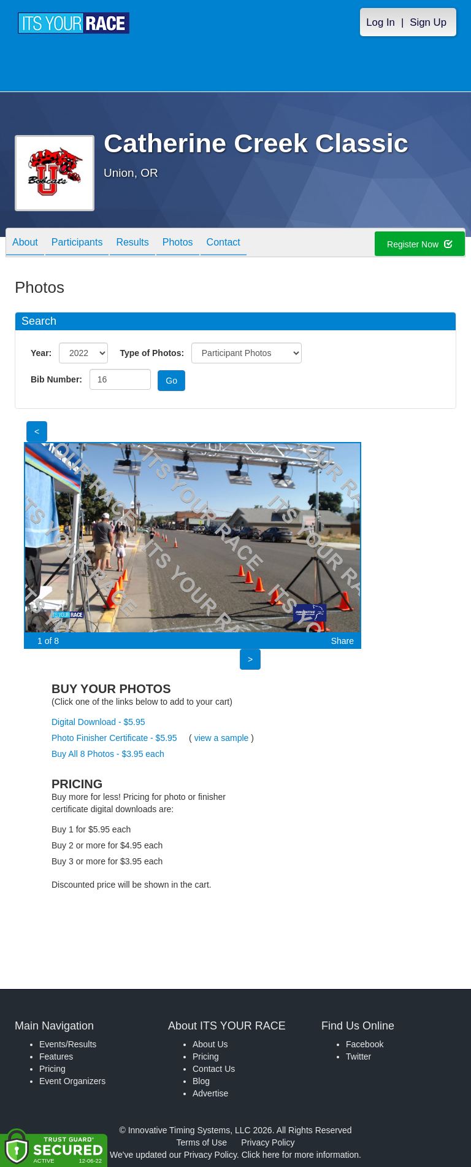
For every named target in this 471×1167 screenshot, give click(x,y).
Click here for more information (300, 1155)
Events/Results (67, 1044)
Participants (77, 243)
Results (132, 243)
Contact (223, 243)
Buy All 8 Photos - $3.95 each (108, 754)
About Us (210, 1044)
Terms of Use (202, 1142)
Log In (380, 22)
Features (56, 1056)
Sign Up (428, 22)
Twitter (358, 1056)
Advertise (210, 1093)
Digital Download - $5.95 (98, 722)
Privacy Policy (267, 1142)
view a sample (221, 738)
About (25, 243)
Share (342, 641)
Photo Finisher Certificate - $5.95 (114, 738)
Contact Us (214, 1069)
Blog (201, 1081)
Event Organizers (72, 1081)
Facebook (364, 1044)
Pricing (52, 1069)
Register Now (420, 244)
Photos (178, 243)
